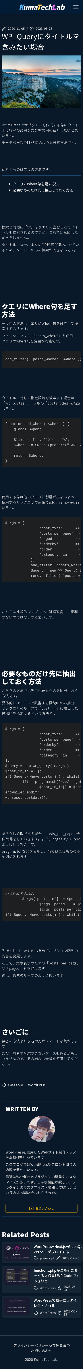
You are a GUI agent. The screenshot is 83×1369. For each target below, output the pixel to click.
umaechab (41, 7)
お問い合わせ (41, 1208)
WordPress (37, 1084)
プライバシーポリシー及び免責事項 (41, 1345)
